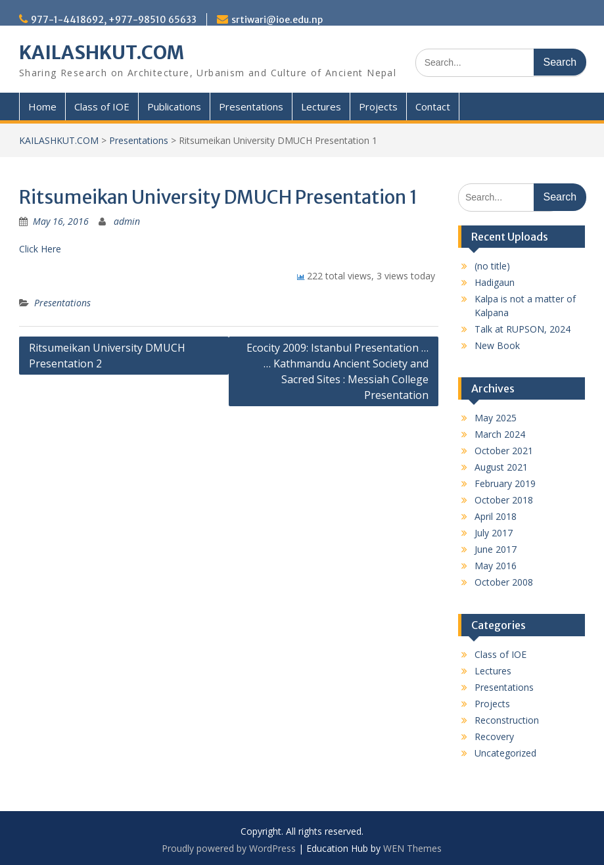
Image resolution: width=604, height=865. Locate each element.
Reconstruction (507, 720)
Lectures (321, 106)
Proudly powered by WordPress (229, 848)
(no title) (492, 266)
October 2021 (504, 450)
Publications (174, 106)
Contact (432, 106)
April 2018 (496, 516)
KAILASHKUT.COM (101, 52)
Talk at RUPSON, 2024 (522, 329)
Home (42, 106)
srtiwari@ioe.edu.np (277, 20)
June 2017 (496, 549)
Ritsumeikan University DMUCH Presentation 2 (107, 355)
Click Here (40, 249)
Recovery (494, 736)
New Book (497, 345)
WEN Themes (412, 848)
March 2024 (500, 434)
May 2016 (496, 565)
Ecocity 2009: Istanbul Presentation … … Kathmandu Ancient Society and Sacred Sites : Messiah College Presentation (337, 371)
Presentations (251, 106)
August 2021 (501, 467)
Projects (378, 106)
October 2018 (504, 500)
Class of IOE (101, 106)
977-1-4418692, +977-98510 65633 (114, 20)
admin (127, 221)
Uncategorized (505, 753)
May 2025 (496, 417)
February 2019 (505, 483)
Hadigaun (495, 282)
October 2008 (504, 582)
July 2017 (494, 532)
